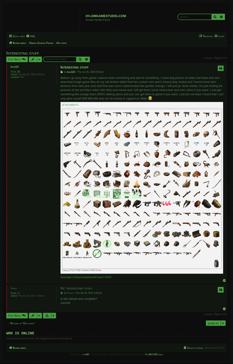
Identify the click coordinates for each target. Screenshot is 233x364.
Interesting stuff (22, 53)
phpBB (86, 355)
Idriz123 (15, 67)
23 (18, 72)
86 (18, 293)
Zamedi (14, 288)
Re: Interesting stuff (76, 288)
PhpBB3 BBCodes (154, 355)
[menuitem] (30, 36)
